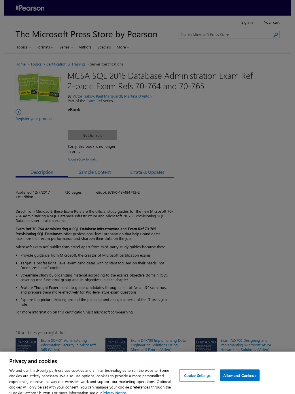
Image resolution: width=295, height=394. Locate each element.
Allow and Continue (239, 378)
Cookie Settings (197, 378)
